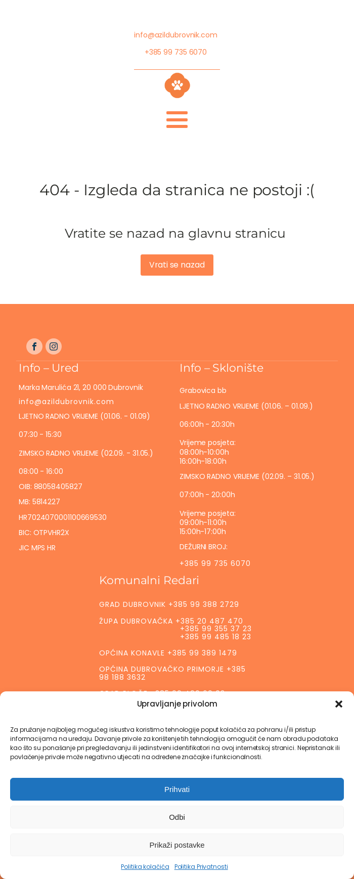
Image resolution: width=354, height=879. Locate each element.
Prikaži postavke (176, 855)
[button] (339, 715)
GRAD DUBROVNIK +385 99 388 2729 (169, 604)
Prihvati (177, 799)
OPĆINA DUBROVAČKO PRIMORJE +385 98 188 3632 (172, 673)
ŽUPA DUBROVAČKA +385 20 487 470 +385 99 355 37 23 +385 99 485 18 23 (175, 629)
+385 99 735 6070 (176, 52)
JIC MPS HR (38, 548)
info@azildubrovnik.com (175, 34)
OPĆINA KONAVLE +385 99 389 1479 (168, 653)
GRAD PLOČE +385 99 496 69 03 (162, 693)
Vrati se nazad (177, 264)
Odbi (177, 827)
